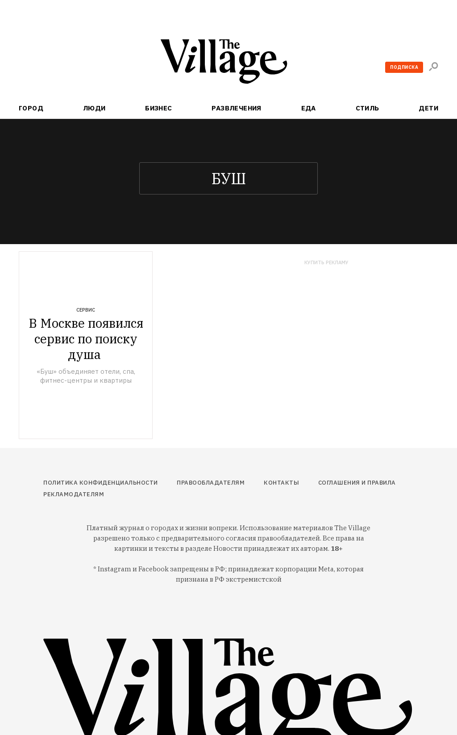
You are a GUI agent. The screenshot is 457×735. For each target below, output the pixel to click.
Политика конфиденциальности (100, 482)
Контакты (281, 482)
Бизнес (158, 108)
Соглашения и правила (357, 482)
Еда (308, 108)
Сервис (85, 310)
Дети (428, 108)
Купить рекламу (326, 262)
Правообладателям (211, 482)
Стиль (367, 108)
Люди (94, 108)
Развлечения (237, 108)
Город (31, 108)
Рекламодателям (73, 494)
